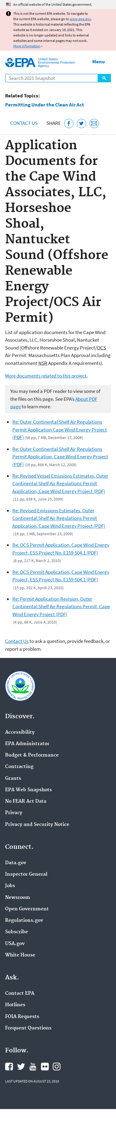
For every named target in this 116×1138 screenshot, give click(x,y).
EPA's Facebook (9, 1066)
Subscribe (16, 932)
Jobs (10, 886)
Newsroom (17, 897)
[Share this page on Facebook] (69, 123)
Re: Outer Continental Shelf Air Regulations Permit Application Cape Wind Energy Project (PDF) (59, 430)
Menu (98, 61)
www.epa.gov (80, 19)
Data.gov (15, 863)
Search (104, 78)
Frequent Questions (28, 1028)
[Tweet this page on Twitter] (81, 123)
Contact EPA (19, 993)
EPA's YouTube (33, 1066)
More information (26, 46)
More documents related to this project (45, 375)
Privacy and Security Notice (37, 824)
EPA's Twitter (21, 1066)
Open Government (27, 909)
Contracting (19, 767)
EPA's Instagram (57, 1066)
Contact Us (24, 123)
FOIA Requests (22, 1016)
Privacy (13, 813)
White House (20, 955)
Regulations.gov (24, 920)
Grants (13, 778)
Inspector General (26, 874)
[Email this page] (94, 123)
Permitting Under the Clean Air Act (44, 105)
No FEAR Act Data (25, 801)
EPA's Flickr (45, 1066)
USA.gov (15, 944)
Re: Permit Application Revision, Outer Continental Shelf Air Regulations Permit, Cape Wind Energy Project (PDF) (61, 607)
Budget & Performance (32, 755)
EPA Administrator (27, 744)
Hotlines (15, 1005)
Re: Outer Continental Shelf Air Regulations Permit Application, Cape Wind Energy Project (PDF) (60, 457)
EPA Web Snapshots (28, 790)
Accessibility (20, 732)
